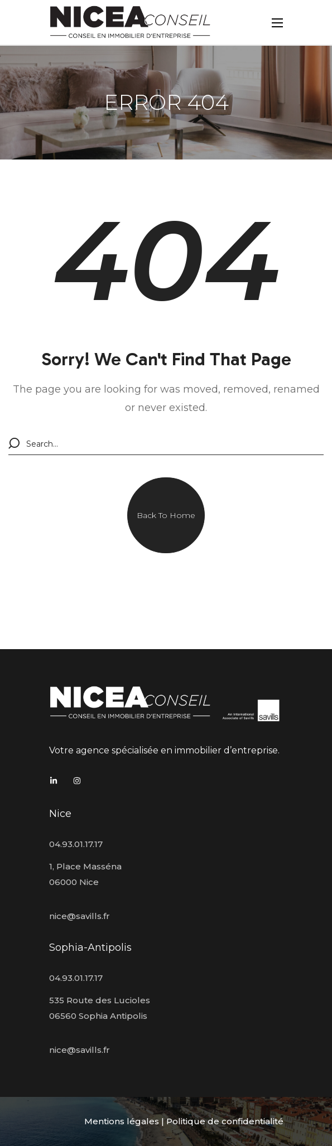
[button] (166, 515)
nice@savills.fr (79, 916)
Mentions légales (121, 1121)
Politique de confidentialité (224, 1121)
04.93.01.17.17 (76, 844)
